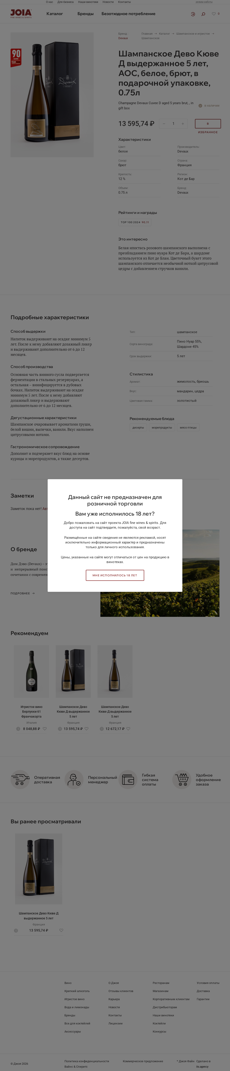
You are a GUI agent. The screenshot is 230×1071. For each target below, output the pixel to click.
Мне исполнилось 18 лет (115, 575)
